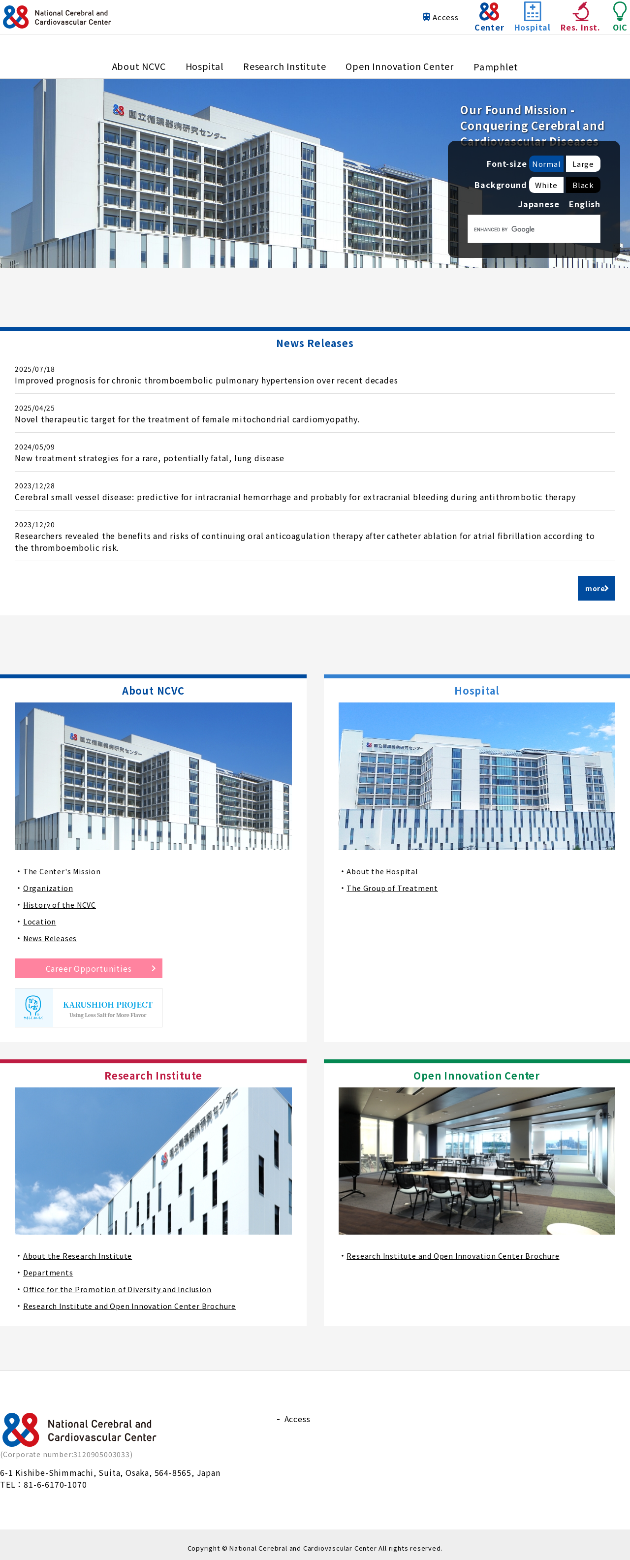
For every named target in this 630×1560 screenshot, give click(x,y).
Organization (49, 881)
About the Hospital (385, 864)
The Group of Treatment (395, 881)
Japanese (538, 204)
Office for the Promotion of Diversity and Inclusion (125, 1282)
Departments (49, 1266)
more (594, 584)
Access (426, 27)
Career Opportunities (89, 962)
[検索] (521, 229)
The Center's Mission (65, 864)
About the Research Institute (81, 1249)
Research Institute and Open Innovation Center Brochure (137, 1299)
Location (41, 915)
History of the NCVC (63, 898)
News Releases (52, 931)
